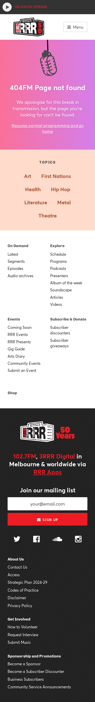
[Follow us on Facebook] (36, 540)
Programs (58, 261)
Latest (13, 254)
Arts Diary (16, 356)
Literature (35, 202)
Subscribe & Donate (68, 319)
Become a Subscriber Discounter (36, 671)
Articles (56, 297)
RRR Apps (47, 472)
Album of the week (66, 282)
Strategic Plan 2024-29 (27, 582)
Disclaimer (17, 597)
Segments (16, 261)
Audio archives (20, 275)
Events (14, 319)
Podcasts (58, 268)
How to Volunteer (22, 626)
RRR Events (18, 334)
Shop (12, 393)
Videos (56, 304)
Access (14, 574)
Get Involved (19, 619)
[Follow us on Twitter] (17, 539)
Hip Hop (60, 189)
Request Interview (23, 634)
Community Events (24, 363)
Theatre (48, 215)
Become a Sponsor (24, 663)
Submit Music (19, 642)
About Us (16, 559)
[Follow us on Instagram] (78, 540)
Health (33, 189)
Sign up (47, 519)
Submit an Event (22, 370)
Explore (57, 246)
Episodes (15, 268)
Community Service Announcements (39, 686)
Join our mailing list (47, 490)
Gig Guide (16, 348)
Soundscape (61, 289)
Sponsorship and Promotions (34, 656)
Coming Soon (20, 327)
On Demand (18, 246)
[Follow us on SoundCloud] (57, 540)
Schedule (58, 254)
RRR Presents (19, 341)
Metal (64, 202)
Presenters (59, 275)
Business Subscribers (26, 679)
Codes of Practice (23, 590)
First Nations (56, 176)
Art (27, 176)
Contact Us (17, 567)
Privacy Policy (20, 605)
